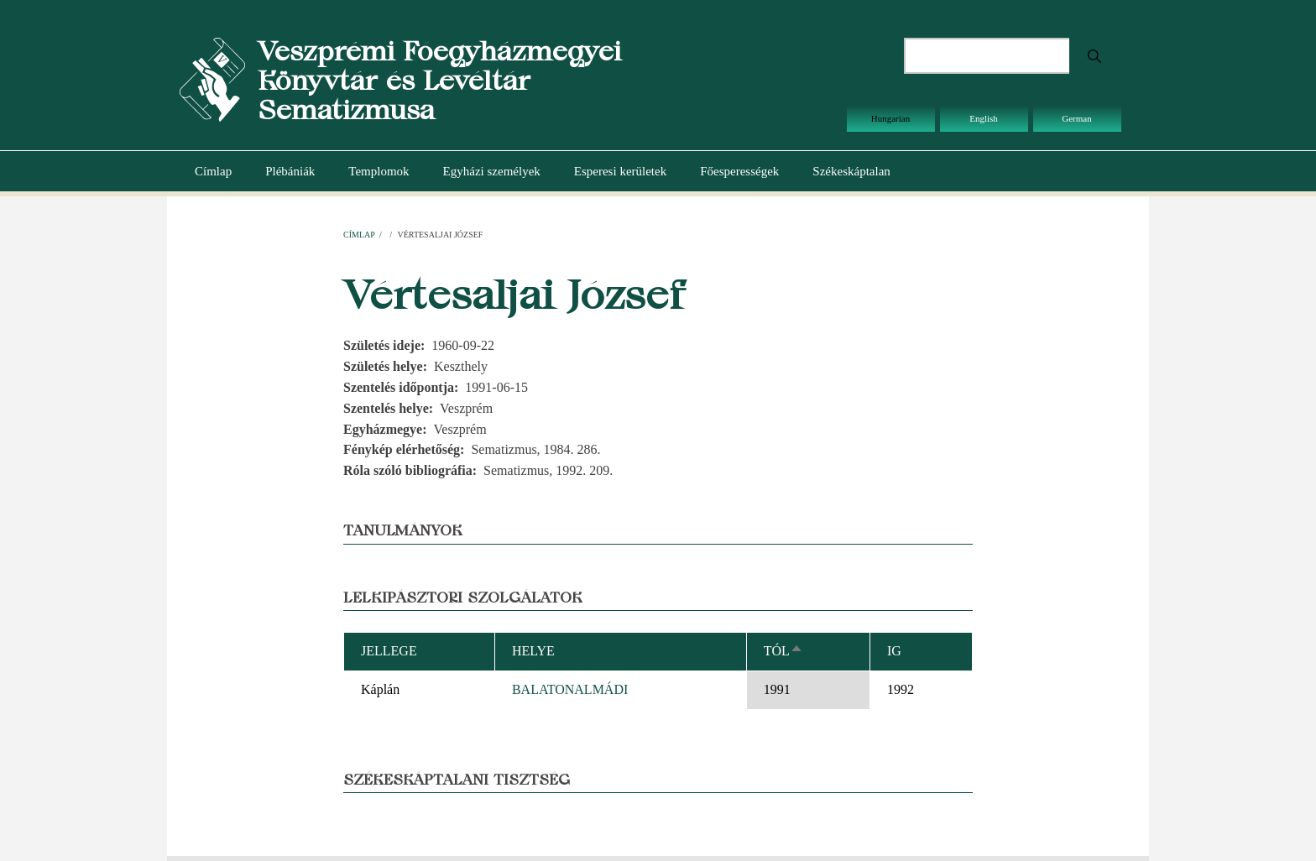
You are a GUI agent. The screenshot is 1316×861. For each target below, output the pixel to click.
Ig (894, 651)
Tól (783, 651)
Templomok (378, 171)
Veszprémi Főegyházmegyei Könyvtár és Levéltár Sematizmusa (439, 80)
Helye (533, 651)
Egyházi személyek (491, 171)
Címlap (213, 171)
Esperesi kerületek (620, 171)
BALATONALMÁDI (570, 689)
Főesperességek (739, 171)
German (1076, 118)
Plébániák (290, 171)
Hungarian (890, 118)
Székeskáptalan (851, 171)
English (983, 118)
